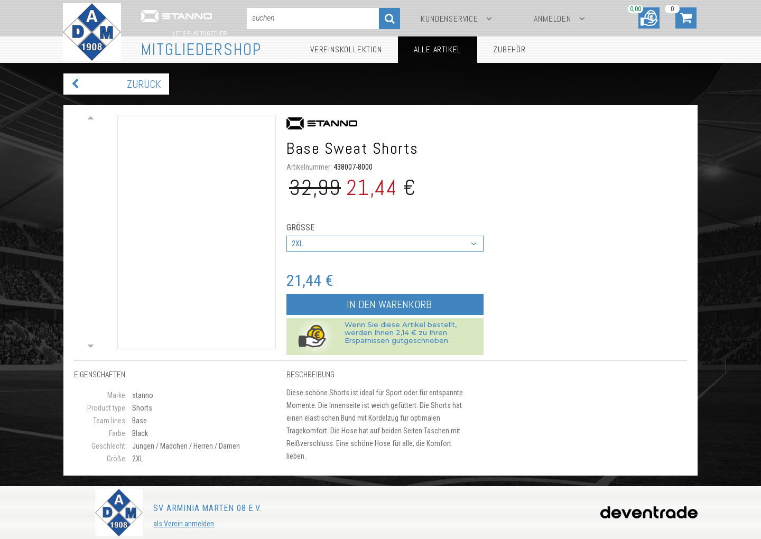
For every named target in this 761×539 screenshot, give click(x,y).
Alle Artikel (438, 49)
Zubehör (509, 49)
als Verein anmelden (183, 523)
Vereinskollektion (346, 49)
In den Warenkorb (389, 304)
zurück (144, 84)
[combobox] (385, 244)
